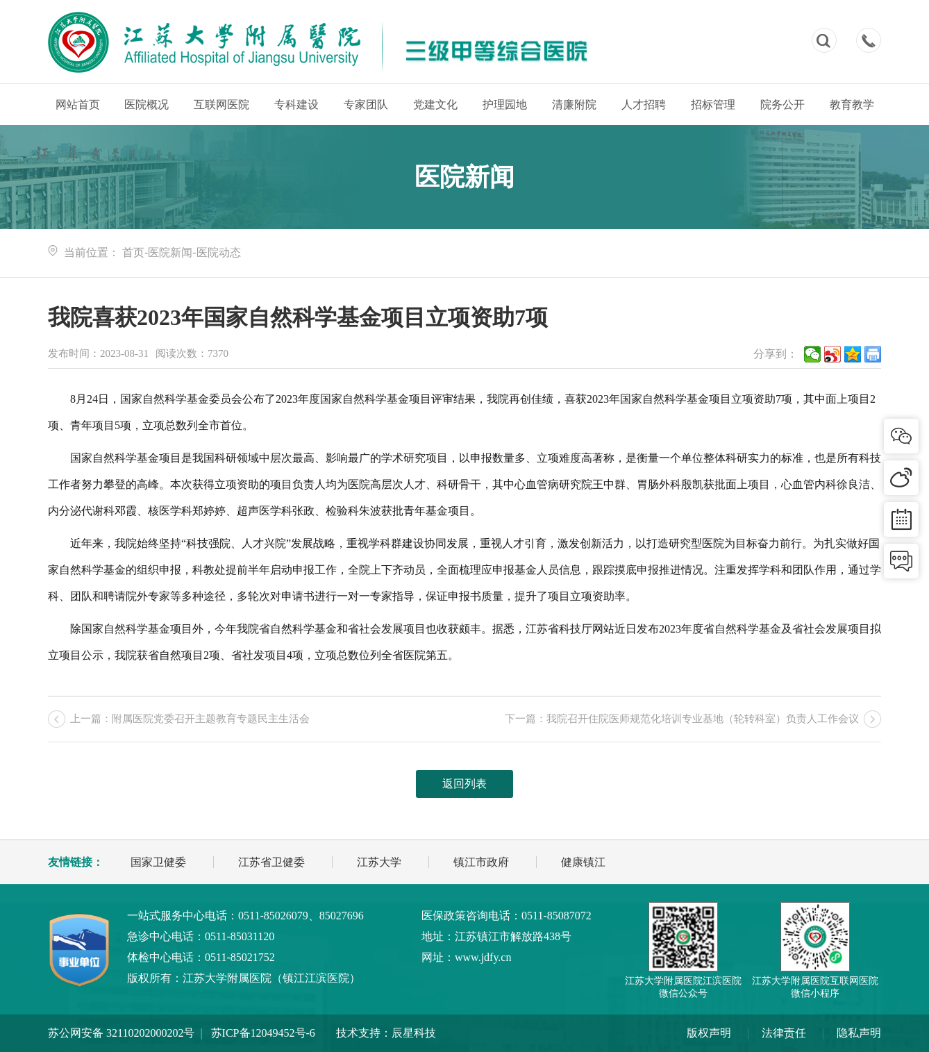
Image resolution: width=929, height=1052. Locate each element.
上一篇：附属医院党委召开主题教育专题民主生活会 (190, 718)
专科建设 (296, 104)
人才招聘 (643, 104)
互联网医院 (221, 104)
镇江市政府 (481, 862)
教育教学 (852, 104)
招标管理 (713, 104)
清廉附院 (574, 104)
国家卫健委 (158, 862)
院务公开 (782, 104)
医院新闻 (170, 252)
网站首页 (78, 104)
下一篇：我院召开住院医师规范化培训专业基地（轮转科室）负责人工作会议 (682, 718)
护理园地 (505, 104)
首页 (133, 252)
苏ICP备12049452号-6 (263, 1033)
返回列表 (464, 784)
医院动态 (218, 252)
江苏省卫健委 (271, 862)
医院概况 (146, 104)
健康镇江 (583, 862)
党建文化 (435, 104)
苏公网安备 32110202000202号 (121, 1033)
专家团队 (366, 104)
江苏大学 (379, 862)
